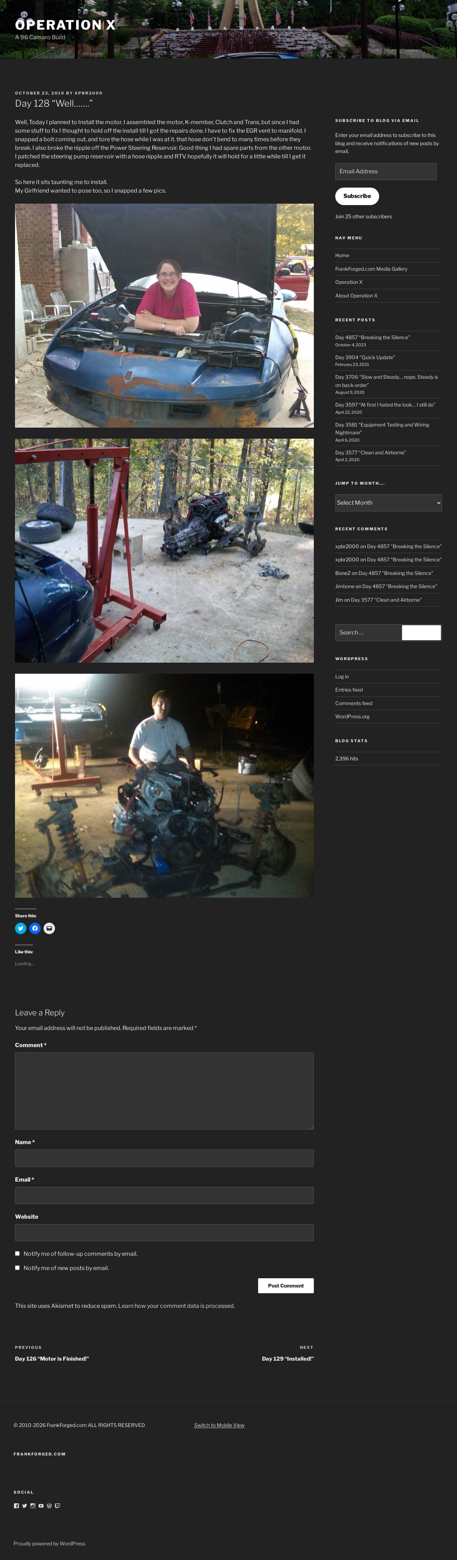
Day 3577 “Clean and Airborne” (370, 452)
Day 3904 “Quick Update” (365, 357)
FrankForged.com (40, 1454)
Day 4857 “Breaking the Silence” (372, 337)
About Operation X (356, 295)
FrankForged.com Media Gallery (371, 269)
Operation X (66, 25)
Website (26, 1216)
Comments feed (353, 703)
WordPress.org (352, 716)
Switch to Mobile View (219, 1425)
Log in (342, 676)
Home (342, 255)
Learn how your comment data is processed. (176, 1305)
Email (24, 1179)
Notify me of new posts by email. (66, 1268)
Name (25, 1142)
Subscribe (357, 196)
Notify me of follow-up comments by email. (80, 1253)
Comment (31, 1045)
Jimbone (345, 586)
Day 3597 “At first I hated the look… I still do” (385, 405)
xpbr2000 (89, 93)
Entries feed (349, 690)
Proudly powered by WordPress (49, 1543)
